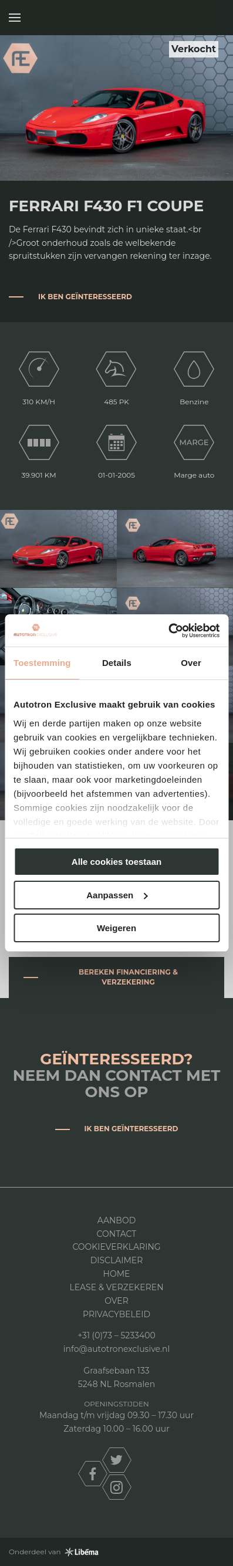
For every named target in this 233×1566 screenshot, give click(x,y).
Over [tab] (191, 663)
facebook (92, 1473)
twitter (116, 1460)
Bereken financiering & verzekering (128, 977)
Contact (117, 1234)
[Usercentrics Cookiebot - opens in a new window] (168, 630)
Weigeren (116, 928)
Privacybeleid (116, 1314)
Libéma (82, 1552)
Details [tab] (116, 663)
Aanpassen (116, 895)
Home (116, 1274)
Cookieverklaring (116, 1247)
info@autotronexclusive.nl (116, 1349)
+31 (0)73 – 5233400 (116, 1335)
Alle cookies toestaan (116, 862)
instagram (116, 1487)
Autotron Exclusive (211, 17)
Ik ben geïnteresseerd (85, 296)
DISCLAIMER (116, 1260)
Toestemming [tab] (42, 663)
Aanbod (116, 1220)
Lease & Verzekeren (116, 1287)
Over (116, 1301)
